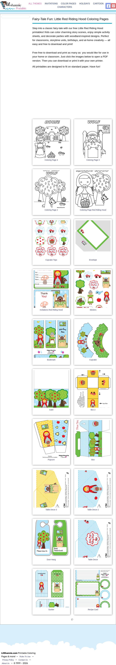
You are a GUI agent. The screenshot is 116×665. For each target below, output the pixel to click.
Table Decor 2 (93, 510)
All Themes (35, 3)
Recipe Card (93, 609)
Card (51, 410)
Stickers (93, 310)
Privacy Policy (8, 660)
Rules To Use (25, 657)
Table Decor (93, 560)
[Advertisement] (72, 91)
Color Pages (68, 3)
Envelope (93, 260)
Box (93, 460)
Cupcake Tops (51, 260)
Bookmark (51, 360)
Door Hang (51, 560)
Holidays (84, 3)
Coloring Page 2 (51, 210)
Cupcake (93, 360)
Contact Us (23, 660)
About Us (5, 663)
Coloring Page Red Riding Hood (93, 210)
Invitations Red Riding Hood (51, 310)
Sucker (51, 609)
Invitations (51, 3)
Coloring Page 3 (93, 160)
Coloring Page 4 (51, 160)
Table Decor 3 (51, 510)
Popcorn (51, 460)
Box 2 (93, 410)
